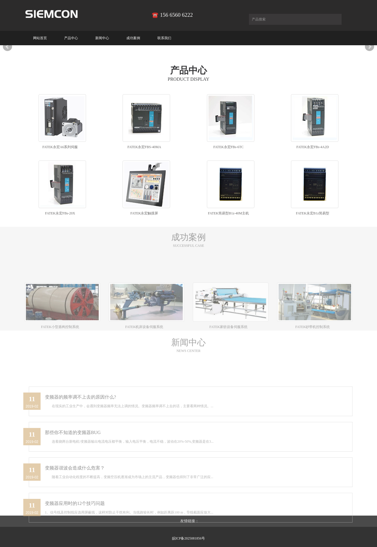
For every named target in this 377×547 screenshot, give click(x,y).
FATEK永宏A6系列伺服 (60, 147)
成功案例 (133, 38)
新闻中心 (102, 38)
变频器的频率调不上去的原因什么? (80, 429)
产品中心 (71, 38)
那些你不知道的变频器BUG (73, 465)
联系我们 (164, 38)
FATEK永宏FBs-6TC (228, 147)
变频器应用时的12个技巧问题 (75, 535)
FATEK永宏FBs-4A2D (312, 147)
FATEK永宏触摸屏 (144, 213)
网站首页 (40, 38)
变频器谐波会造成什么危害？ (75, 500)
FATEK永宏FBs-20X (60, 213)
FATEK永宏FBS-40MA (144, 147)
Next (369, 46)
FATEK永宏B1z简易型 (312, 213)
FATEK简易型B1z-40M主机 (228, 213)
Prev (7, 46)
